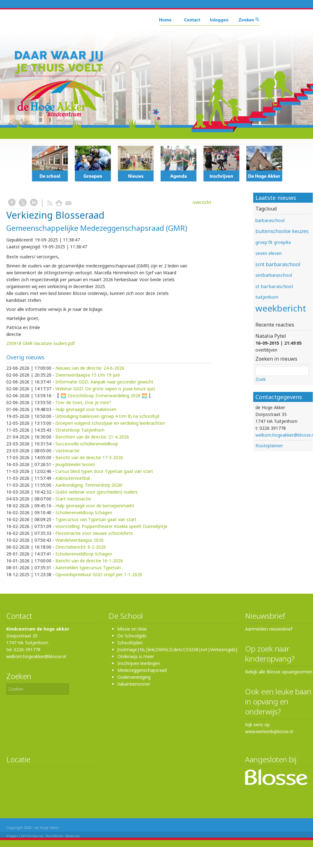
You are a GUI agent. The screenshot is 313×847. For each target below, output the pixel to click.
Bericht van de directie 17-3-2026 (89, 457)
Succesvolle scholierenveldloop (86, 444)
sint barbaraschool (277, 264)
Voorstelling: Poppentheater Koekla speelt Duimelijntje (111, 526)
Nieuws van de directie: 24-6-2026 (89, 368)
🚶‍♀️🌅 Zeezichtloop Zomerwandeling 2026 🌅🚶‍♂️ (103, 395)
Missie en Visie (132, 629)
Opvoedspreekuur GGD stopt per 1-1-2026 (98, 574)
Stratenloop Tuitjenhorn (80, 430)
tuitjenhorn (266, 297)
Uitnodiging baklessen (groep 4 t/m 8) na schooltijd (107, 416)
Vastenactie (67, 451)
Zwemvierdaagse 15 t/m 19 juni (87, 375)
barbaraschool (270, 220)
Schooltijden (130, 643)
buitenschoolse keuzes (282, 231)
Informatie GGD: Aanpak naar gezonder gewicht (104, 382)
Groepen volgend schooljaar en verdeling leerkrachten (110, 423)
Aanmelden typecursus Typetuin (88, 568)
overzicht (201, 202)
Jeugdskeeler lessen (75, 464)
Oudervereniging (134, 677)
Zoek (260, 379)
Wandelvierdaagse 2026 (79, 540)
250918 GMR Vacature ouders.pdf (40, 343)
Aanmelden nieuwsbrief (268, 629)
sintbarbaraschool (273, 275)
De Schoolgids (131, 636)
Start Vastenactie (73, 499)
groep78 (263, 242)
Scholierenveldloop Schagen (83, 512)
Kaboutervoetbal (72, 478)
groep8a (282, 242)
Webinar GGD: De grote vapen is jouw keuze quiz (105, 389)
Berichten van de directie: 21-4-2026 (92, 437)
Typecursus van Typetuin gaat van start (95, 519)
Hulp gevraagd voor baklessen (85, 409)
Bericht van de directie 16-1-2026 (89, 561)
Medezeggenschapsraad (142, 670)
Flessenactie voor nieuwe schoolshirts (94, 533)
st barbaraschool (274, 286)
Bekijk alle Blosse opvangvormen (278, 672)
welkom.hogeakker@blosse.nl (36, 656)
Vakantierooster (133, 684)
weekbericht (280, 308)
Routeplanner (269, 446)
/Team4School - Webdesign (62, 836)
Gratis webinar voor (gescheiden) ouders (96, 492)
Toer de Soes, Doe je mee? (83, 402)
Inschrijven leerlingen (138, 663)
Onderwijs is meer (135, 656)
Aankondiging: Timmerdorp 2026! (88, 485)
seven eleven (268, 253)
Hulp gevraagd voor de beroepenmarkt (94, 506)
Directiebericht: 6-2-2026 (80, 547)
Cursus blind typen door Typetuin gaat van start (104, 471)
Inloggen (12, 836)
